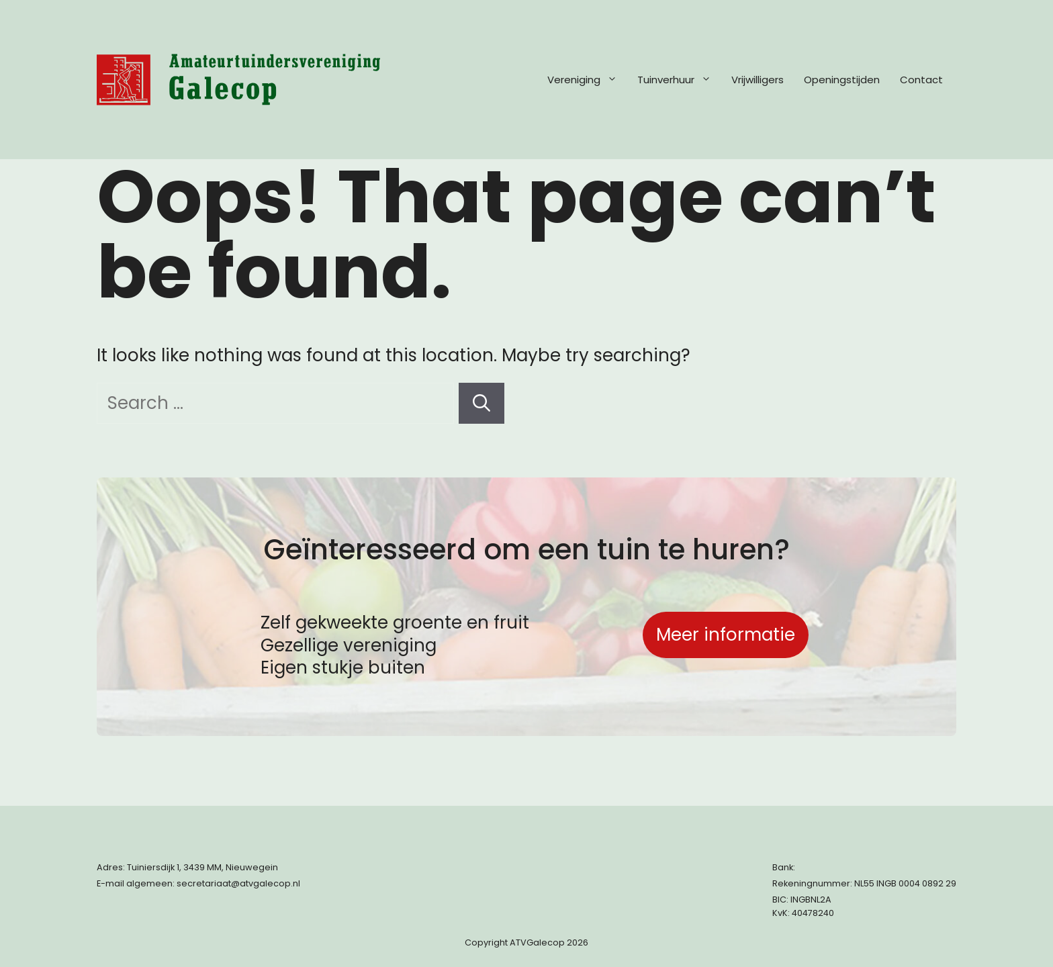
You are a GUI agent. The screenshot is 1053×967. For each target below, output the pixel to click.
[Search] (481, 403)
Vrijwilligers (757, 80)
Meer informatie (725, 635)
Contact (921, 80)
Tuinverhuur (681, 80)
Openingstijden (842, 80)
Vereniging (589, 80)
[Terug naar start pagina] (238, 79)
